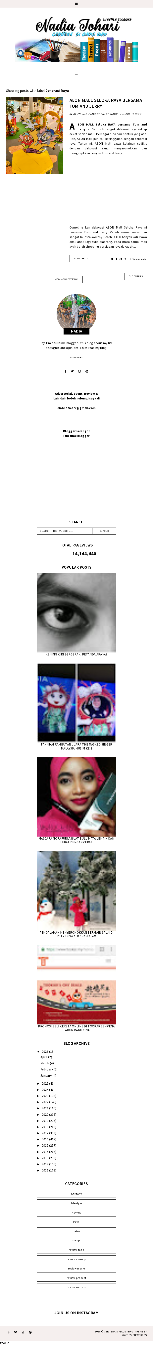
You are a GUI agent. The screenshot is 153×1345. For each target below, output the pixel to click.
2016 (45, 1139)
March (45, 1063)
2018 (45, 1127)
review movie (76, 1268)
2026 (45, 1052)
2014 (45, 1152)
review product (76, 1278)
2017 (45, 1133)
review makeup (76, 1259)
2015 (45, 1145)
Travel (76, 1222)
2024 (45, 1090)
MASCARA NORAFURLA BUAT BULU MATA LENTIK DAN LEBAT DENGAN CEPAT (76, 840)
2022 (45, 1102)
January (46, 1075)
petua (76, 1231)
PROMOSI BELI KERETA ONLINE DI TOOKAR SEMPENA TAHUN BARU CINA (76, 1028)
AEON (77, 114)
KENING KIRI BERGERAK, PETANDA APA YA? (76, 654)
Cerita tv (76, 1194)
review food (76, 1250)
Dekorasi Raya (93, 114)
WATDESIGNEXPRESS (134, 1335)
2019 (45, 1121)
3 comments (137, 259)
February (47, 1069)
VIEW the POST (81, 258)
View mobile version (66, 279)
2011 (45, 1170)
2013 (45, 1158)
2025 (45, 1083)
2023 (45, 1096)
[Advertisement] (108, 192)
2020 (45, 1114)
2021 (45, 1108)
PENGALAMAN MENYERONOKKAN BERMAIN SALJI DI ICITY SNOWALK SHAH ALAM (76, 934)
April (44, 1057)
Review (76, 1212)
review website (76, 1287)
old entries (136, 276)
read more (76, 357)
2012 (45, 1164)
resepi (77, 1240)
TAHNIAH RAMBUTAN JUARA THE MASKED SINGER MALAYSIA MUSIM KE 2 (76, 746)
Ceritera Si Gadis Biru (118, 1331)
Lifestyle (76, 1203)
